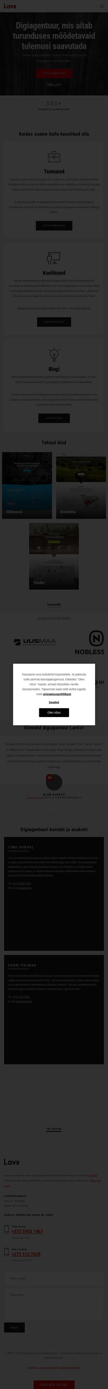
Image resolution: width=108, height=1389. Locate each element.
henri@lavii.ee (24, 1001)
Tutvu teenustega (54, 73)
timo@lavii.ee (23, 888)
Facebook (32, 1367)
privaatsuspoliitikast (57, 694)
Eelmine (45, 808)
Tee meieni (54, 1128)
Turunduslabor (47, 1367)
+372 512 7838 (21, 997)
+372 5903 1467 (22, 883)
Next (100, 108)
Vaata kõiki (54, 604)
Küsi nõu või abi (54, 1385)
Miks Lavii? (54, 84)
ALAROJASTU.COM (35, 798)
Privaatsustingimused (68, 1367)
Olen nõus (54, 712)
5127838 (92, 1175)
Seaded (54, 702)
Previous (8, 108)
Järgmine (63, 808)
